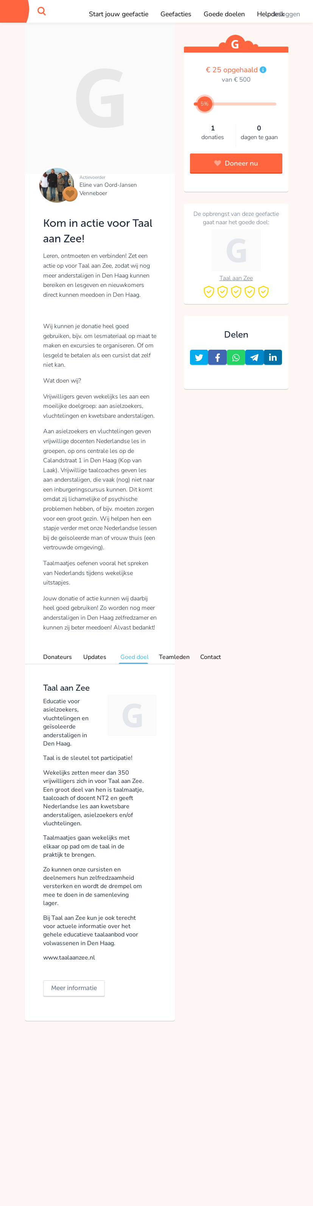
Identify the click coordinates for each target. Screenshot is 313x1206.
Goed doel (134, 657)
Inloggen (287, 14)
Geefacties (175, 14)
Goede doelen (224, 14)
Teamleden (174, 657)
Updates (94, 657)
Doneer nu (236, 163)
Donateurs (57, 657)
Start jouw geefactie (118, 14)
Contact (210, 657)
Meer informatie (74, 988)
